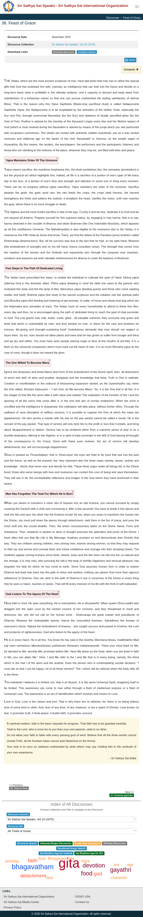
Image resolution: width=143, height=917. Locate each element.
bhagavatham (33, 867)
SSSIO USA (82, 896)
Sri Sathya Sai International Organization (29, 896)
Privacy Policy (12, 907)
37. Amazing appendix (122, 795)
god (98, 873)
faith (32, 860)
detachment (33, 875)
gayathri (120, 869)
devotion (94, 865)
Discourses (112, 17)
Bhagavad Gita (61, 858)
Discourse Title (15, 826)
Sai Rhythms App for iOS (89, 853)
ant (116, 865)
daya (85, 861)
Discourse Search (27, 843)
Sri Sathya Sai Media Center (21, 902)
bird (49, 877)
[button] (131, 69)
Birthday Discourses (114, 843)
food (86, 873)
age (130, 864)
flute (42, 858)
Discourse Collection (18, 814)
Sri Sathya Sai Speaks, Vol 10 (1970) (73, 44)
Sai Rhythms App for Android (56, 853)
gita (69, 863)
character (119, 877)
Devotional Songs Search (72, 848)
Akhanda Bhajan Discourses (55, 843)
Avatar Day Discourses (87, 843)
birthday (12, 861)
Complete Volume (87, 52)
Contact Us (82, 902)
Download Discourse (63, 52)
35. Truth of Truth (19, 788)
